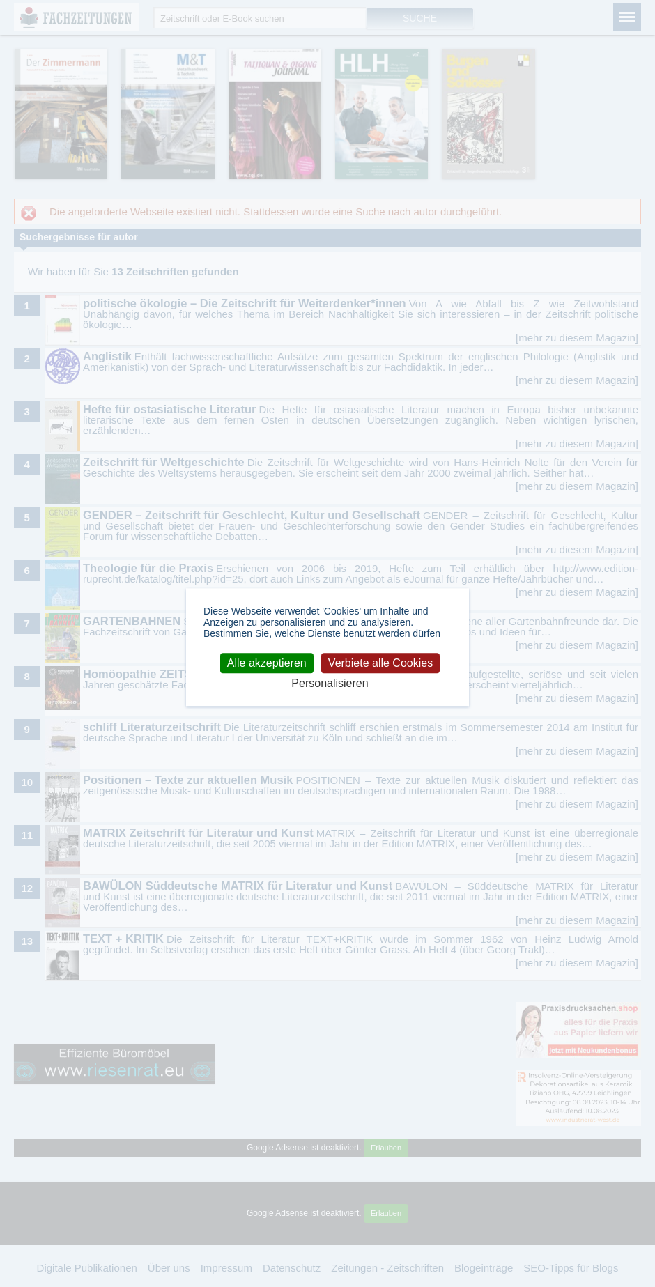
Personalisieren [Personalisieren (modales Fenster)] (329, 683)
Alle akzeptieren (267, 663)
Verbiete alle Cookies (380, 663)
